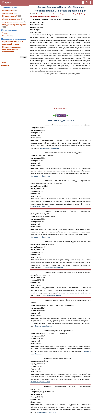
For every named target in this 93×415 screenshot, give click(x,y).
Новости (5, 36)
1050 (4, 27)
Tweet (3, 62)
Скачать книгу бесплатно (49, 148)
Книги (38, 14)
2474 (22, 19)
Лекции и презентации (11, 19)
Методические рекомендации (14, 25)
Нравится (5, 65)
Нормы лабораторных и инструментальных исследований (11, 49)
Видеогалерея (8, 10)
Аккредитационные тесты (12, 22)
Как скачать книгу (60, 108)
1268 (19, 16)
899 (15, 10)
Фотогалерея (7, 13)
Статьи (5, 33)
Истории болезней (9, 16)
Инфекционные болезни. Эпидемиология (56, 14)
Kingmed (7, 2)
